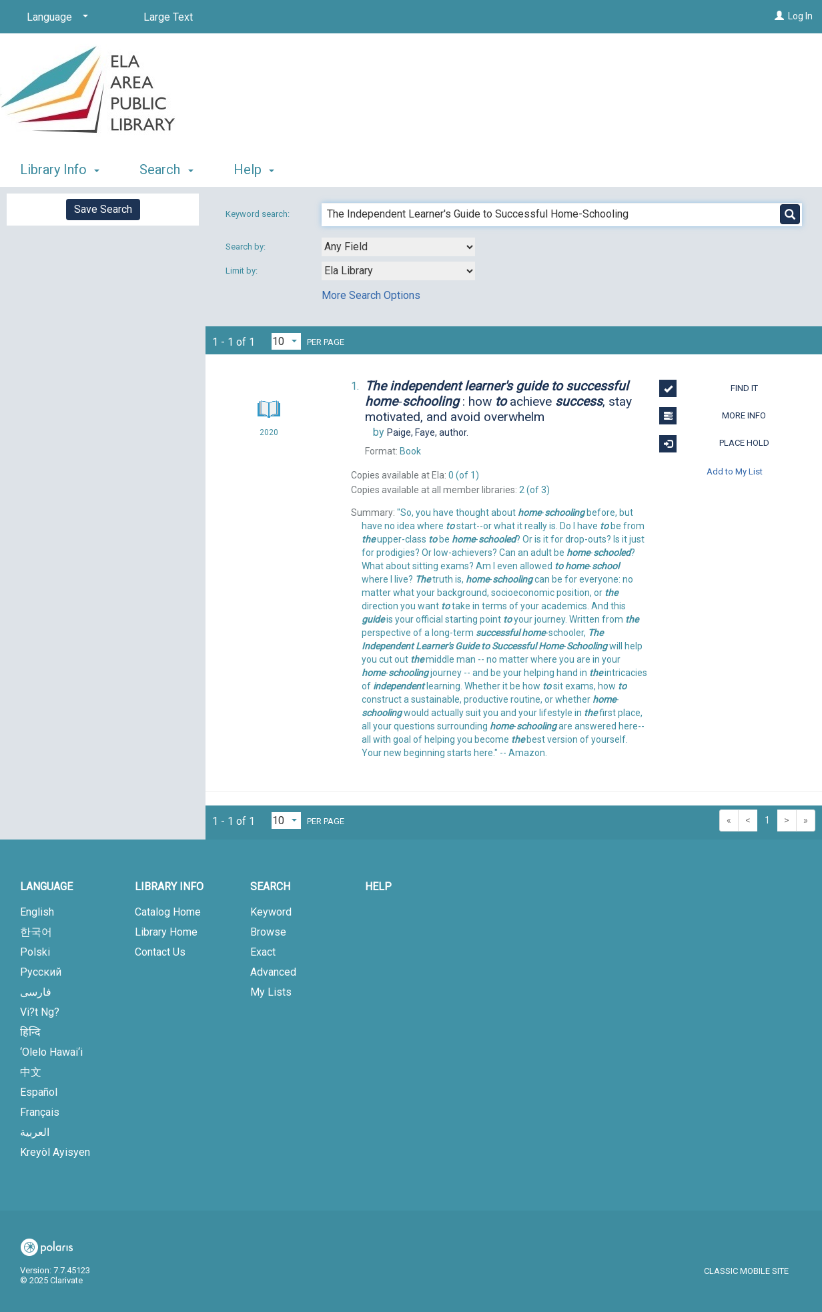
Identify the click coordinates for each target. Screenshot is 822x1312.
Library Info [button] (59, 169)
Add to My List (735, 471)
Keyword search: (259, 214)
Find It (708, 388)
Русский (40, 972)
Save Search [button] (103, 209)
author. (427, 432)
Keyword (271, 912)
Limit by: (243, 271)
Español (38, 1092)
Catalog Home (168, 912)
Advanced (273, 972)
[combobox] (398, 247)
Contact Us (160, 952)
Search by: (247, 247)
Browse (268, 932)
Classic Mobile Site (746, 1271)
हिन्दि (30, 1032)
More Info (712, 415)
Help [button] (254, 169)
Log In (800, 16)
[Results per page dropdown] (286, 341)
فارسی (35, 992)
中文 (30, 1072)
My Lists (271, 992)
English (37, 912)
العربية (34, 1132)
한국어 (36, 932)
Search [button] (166, 169)
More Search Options (371, 295)
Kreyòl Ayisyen (55, 1152)
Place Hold (714, 443)
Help (378, 886)
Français (39, 1112)
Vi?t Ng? (39, 1012)
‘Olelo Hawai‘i (51, 1052)
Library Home (166, 932)
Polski (35, 952)
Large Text (168, 17)
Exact (263, 952)
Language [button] (46, 886)
